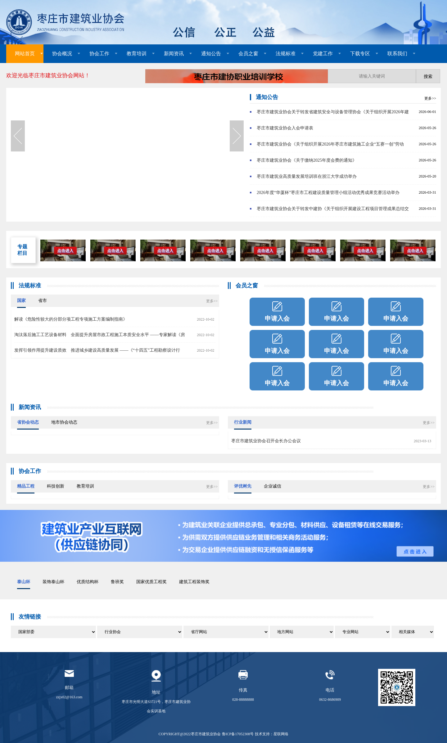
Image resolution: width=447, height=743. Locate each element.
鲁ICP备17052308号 (238, 734)
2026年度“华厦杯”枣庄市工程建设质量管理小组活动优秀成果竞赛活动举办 (328, 192)
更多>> (430, 98)
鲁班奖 (117, 581)
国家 (21, 300)
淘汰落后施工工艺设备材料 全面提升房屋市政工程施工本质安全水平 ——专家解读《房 (99, 334)
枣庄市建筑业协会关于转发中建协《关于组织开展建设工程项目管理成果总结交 (333, 208)
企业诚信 (272, 486)
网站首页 (25, 53)
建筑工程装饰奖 (194, 581)
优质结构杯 (87, 581)
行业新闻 (242, 422)
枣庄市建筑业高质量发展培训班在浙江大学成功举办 (307, 176)
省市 (42, 300)
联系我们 (397, 53)
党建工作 (323, 53)
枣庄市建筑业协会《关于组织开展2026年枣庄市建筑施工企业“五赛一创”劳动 (330, 144)
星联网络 (280, 734)
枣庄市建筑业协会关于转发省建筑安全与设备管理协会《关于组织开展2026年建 (333, 112)
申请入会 (277, 318)
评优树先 (242, 486)
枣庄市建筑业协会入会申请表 (285, 128)
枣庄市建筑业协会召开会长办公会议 (266, 441)
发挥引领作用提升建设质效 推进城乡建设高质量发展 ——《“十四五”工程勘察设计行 (97, 350)
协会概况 (62, 53)
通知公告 (211, 53)
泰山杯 (23, 581)
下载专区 (360, 53)
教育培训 (137, 53)
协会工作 (99, 53)
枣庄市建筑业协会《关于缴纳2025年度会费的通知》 (307, 160)
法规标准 (286, 53)
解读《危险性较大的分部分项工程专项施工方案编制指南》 (70, 319)
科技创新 (55, 486)
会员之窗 (248, 53)
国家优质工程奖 (151, 581)
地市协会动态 (64, 422)
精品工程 (25, 486)
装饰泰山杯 (53, 581)
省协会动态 (28, 422)
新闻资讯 (174, 53)
